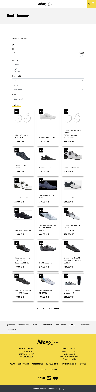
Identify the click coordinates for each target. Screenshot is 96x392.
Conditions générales (39, 389)
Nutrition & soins (69, 364)
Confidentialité (52, 389)
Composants (23, 364)
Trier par (15, 85)
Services (53, 369)
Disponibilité (17, 76)
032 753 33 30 (28, 356)
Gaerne (48, 65)
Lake (48, 67)
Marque (15, 60)
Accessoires (37, 364)
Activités (42, 369)
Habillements (52, 364)
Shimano (48, 71)
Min (13, 49)
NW (48, 69)
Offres (83, 364)
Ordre (14, 95)
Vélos (12, 364)
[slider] (14, 55)
